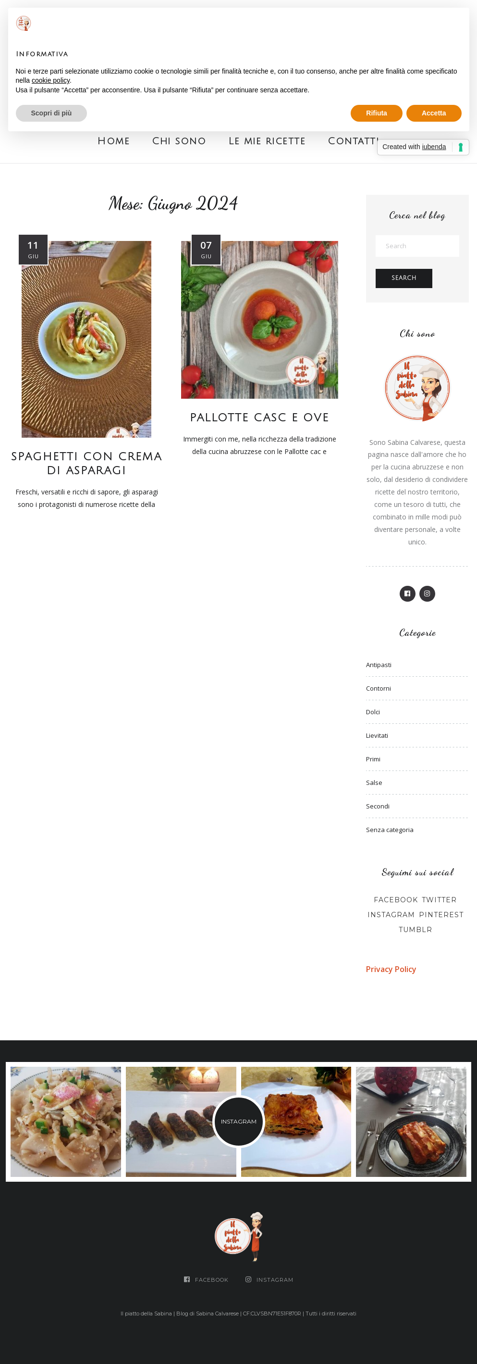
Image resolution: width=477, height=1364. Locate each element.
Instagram (391, 914)
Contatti (353, 141)
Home (113, 141)
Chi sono (179, 141)
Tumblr (415, 929)
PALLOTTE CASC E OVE (259, 418)
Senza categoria (390, 829)
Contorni (378, 688)
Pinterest (441, 914)
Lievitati (377, 735)
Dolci (373, 711)
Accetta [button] (434, 113)
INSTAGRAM (239, 1121)
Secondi (378, 806)
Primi (373, 759)
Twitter (439, 900)
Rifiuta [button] (376, 113)
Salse (374, 782)
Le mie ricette (267, 141)
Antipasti (378, 664)
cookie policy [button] (51, 80)
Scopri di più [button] (51, 113)
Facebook (396, 900)
